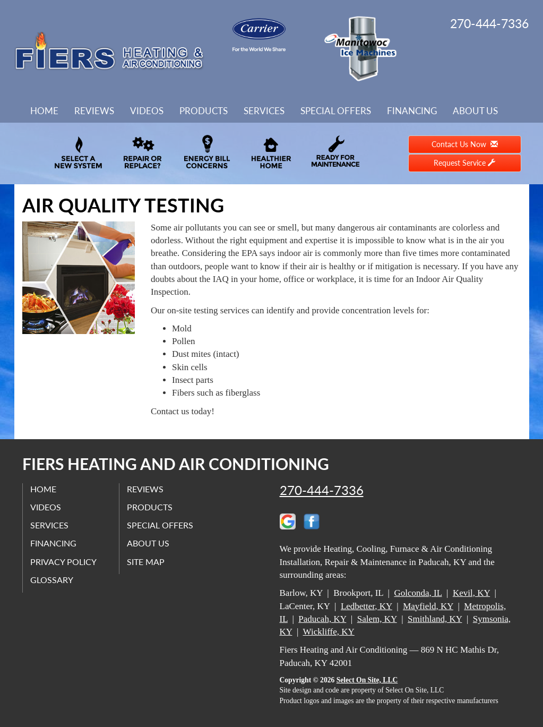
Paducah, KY (322, 619)
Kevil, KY (471, 593)
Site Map (146, 562)
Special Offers (335, 110)
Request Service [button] (464, 162)
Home (44, 110)
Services (264, 110)
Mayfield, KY (428, 606)
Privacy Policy (64, 562)
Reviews (94, 110)
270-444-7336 (322, 490)
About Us (475, 110)
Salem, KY (377, 619)
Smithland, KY (435, 619)
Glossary (52, 580)
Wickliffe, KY (329, 632)
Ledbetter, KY (366, 606)
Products (203, 110)
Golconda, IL (418, 593)
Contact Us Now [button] (465, 144)
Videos (146, 110)
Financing (412, 110)
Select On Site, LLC (367, 680)
